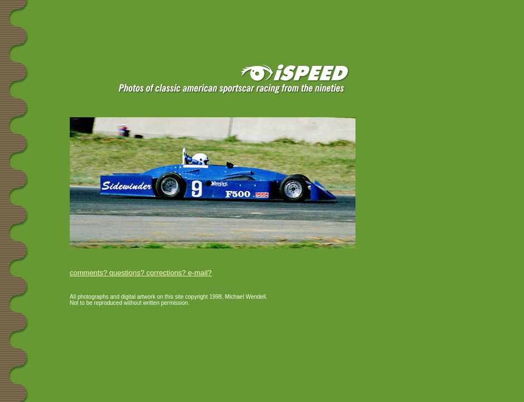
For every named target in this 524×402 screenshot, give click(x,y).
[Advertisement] (133, 18)
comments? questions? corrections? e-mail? (140, 273)
